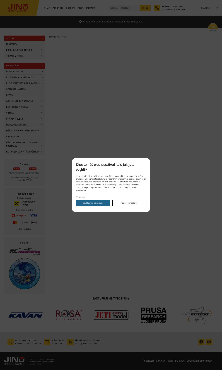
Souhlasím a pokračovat (92, 203)
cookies (117, 176)
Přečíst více (80, 197)
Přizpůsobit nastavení (129, 203)
